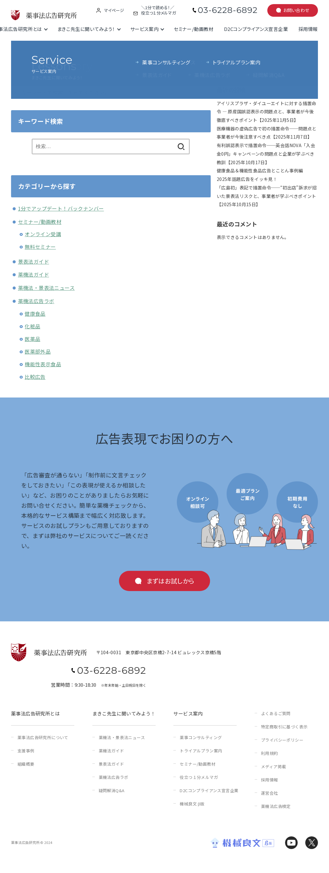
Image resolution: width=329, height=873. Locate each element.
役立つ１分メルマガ (199, 777)
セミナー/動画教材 (194, 29)
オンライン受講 (43, 234)
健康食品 (35, 313)
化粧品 (32, 326)
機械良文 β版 (192, 804)
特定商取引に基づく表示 (284, 727)
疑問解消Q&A (112, 790)
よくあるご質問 (276, 713)
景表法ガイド (33, 261)
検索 (221, 55)
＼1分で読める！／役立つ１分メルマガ (158, 10)
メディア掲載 (273, 766)
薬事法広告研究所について (42, 737)
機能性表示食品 (43, 364)
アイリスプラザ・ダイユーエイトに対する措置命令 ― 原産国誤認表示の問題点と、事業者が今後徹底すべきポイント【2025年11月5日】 (266, 111)
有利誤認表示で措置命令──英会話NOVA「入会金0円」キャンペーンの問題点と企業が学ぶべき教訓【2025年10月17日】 (266, 153)
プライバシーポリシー (282, 740)
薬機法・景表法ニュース (46, 287)
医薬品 (32, 339)
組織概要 (25, 764)
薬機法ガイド (33, 274)
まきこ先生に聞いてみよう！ (86, 29)
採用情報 (308, 29)
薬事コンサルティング (201, 737)
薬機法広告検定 (276, 806)
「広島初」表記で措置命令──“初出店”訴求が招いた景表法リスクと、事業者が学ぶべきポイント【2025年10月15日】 (267, 195)
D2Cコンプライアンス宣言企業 (256, 29)
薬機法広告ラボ (36, 301)
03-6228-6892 (228, 10)
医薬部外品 (38, 351)
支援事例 (25, 751)
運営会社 (269, 793)
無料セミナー (40, 246)
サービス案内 (144, 29)
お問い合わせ (296, 10)
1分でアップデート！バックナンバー (61, 208)
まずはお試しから (170, 580)
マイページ (114, 10)
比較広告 (35, 376)
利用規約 (269, 753)
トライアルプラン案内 (201, 751)
